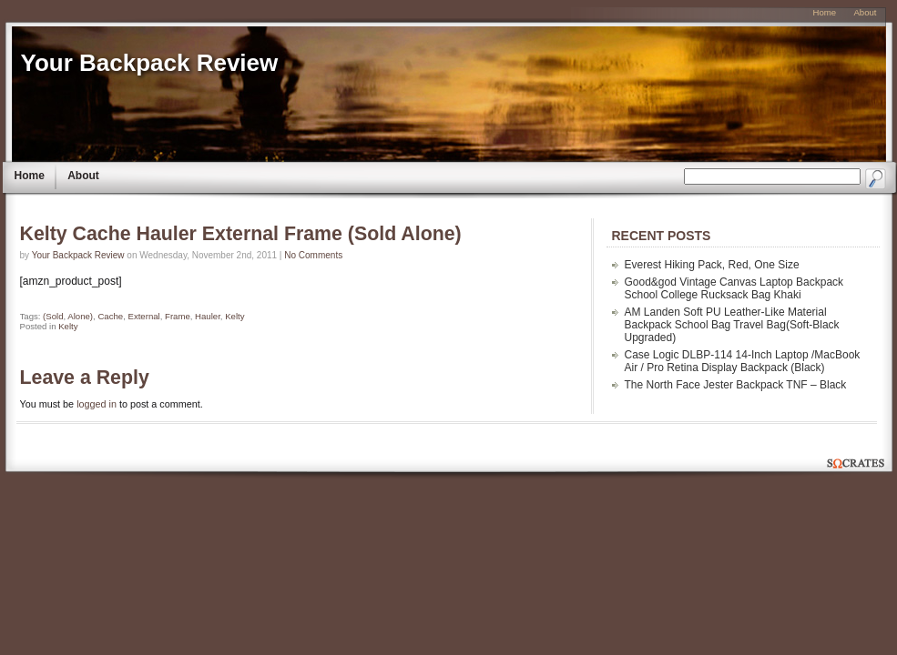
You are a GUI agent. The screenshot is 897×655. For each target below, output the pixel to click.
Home (30, 175)
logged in (96, 403)
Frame (177, 316)
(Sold (53, 316)
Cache (110, 316)
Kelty (234, 316)
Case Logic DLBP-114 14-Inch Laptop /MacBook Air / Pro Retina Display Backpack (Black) (743, 361)
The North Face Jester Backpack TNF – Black (736, 384)
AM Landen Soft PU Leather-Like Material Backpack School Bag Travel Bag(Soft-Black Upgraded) (732, 325)
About (83, 175)
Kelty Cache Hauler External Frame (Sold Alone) (241, 234)
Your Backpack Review (150, 62)
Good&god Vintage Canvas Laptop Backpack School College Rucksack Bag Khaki (734, 288)
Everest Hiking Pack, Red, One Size (712, 264)
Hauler (207, 316)
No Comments (313, 255)
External (143, 316)
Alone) (80, 316)
